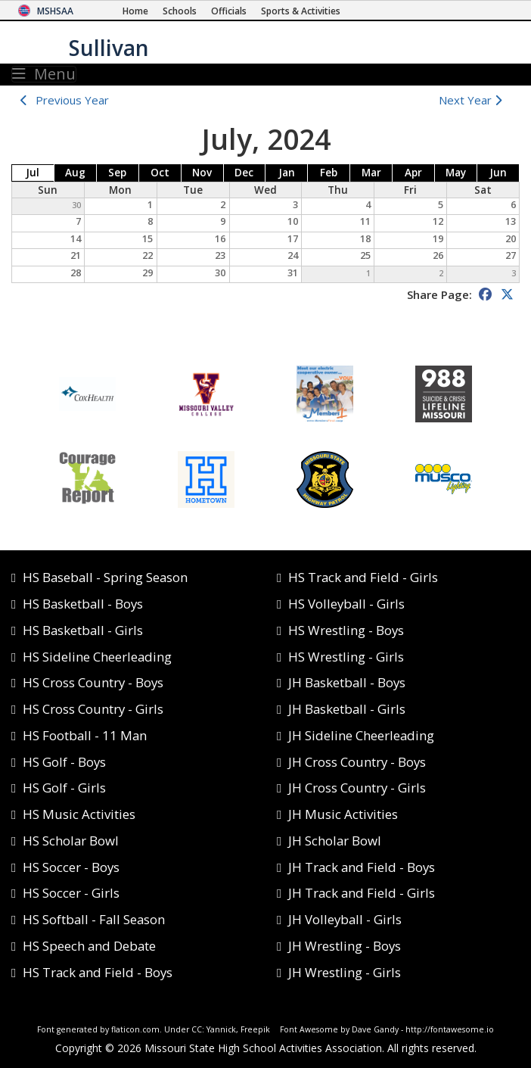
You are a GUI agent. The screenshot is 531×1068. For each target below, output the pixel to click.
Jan (286, 172)
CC (196, 1029)
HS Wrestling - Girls (346, 656)
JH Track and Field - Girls (361, 892)
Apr (413, 172)
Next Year (474, 99)
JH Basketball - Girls (346, 709)
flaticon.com (135, 1029)
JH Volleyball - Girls (345, 919)
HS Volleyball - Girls (346, 603)
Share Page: (439, 294)
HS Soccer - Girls (71, 892)
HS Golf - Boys (64, 762)
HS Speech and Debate (89, 945)
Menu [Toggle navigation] (44, 74)
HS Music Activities (79, 814)
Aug (75, 172)
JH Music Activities (343, 814)
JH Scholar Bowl (334, 840)
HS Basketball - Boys (83, 603)
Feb (328, 172)
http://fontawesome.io (449, 1029)
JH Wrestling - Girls (344, 972)
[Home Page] (135, 11)
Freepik (255, 1029)
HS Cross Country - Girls (93, 709)
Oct (160, 172)
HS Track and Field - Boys (97, 972)
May (456, 172)
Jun (498, 172)
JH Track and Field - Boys (361, 867)
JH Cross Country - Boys (357, 762)
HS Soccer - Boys (71, 867)
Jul (32, 172)
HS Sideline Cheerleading (97, 656)
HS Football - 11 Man (85, 735)
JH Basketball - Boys (346, 682)
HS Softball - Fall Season (94, 919)
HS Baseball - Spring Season (105, 577)
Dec (243, 172)
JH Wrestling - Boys (344, 945)
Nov (202, 172)
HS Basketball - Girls (83, 630)
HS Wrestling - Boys (346, 630)
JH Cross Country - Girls (357, 787)
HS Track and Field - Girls (363, 577)
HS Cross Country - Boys (93, 682)
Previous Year (72, 99)
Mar (371, 172)
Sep (117, 172)
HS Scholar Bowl (71, 840)
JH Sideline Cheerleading (361, 735)
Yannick (221, 1029)
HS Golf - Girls (64, 787)
